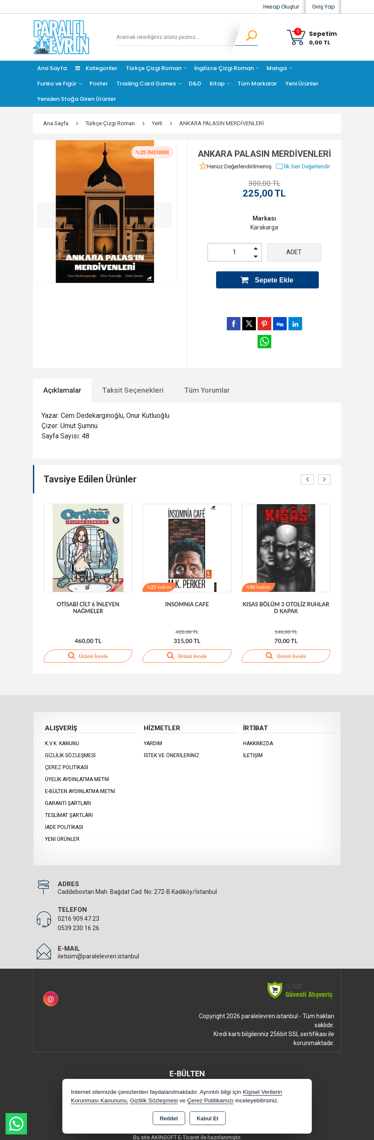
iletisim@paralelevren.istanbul (98, 950)
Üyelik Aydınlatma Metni (77, 774)
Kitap (217, 83)
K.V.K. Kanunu (62, 738)
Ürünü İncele (88, 650)
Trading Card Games (146, 83)
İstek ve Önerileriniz (171, 750)
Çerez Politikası (66, 762)
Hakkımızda (258, 738)
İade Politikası (64, 822)
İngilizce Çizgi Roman (224, 68)
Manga (277, 68)
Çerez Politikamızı (210, 1100)
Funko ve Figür (57, 83)
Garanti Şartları (68, 798)
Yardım (153, 738)
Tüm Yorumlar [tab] (207, 384)
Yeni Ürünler (62, 834)
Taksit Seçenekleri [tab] (132, 384)
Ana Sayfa (52, 68)
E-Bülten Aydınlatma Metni (80, 786)
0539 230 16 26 (78, 922)
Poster (98, 83)
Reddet (169, 1119)
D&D (195, 83)
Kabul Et (208, 1119)
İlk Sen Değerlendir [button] (302, 166)
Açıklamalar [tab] (62, 384)
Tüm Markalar (257, 83)
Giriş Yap (323, 6)
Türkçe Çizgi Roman (153, 68)
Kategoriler (96, 68)
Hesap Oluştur (281, 6)
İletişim (253, 750)
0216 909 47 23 (78, 913)
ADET (294, 252)
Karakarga (264, 227)
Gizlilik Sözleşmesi (70, 750)
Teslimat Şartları (69, 810)
